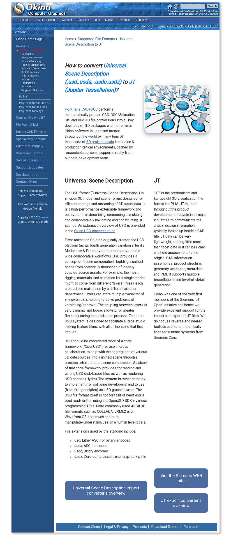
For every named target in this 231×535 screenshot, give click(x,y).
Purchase (190, 527)
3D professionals (100, 142)
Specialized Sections (31, 139)
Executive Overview (32, 57)
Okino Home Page (29, 39)
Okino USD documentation (94, 231)
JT (101, 44)
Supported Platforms (32, 90)
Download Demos (29, 153)
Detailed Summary (31, 61)
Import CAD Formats (31, 132)
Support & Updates (30, 167)
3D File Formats (30, 72)
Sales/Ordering (27, 160)
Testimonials (28, 82)
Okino (44, 217)
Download (66, 19)
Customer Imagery (29, 146)
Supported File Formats (96, 39)
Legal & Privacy (116, 527)
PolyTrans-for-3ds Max (33, 107)
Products (176, 26)
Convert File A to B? (30, 118)
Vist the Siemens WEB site (181, 478)
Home (161, 26)
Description (27, 54)
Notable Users (29, 79)
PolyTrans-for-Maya (31, 111)
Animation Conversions (33, 68)
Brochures (27, 86)
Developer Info (27, 175)
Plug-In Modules (30, 75)
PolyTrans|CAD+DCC (202, 26)
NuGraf (23, 96)
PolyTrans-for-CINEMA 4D (34, 102)
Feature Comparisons (33, 64)
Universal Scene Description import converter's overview (106, 490)
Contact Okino (26, 182)
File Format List (27, 125)
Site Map (20, 32)
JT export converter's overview (181, 503)
